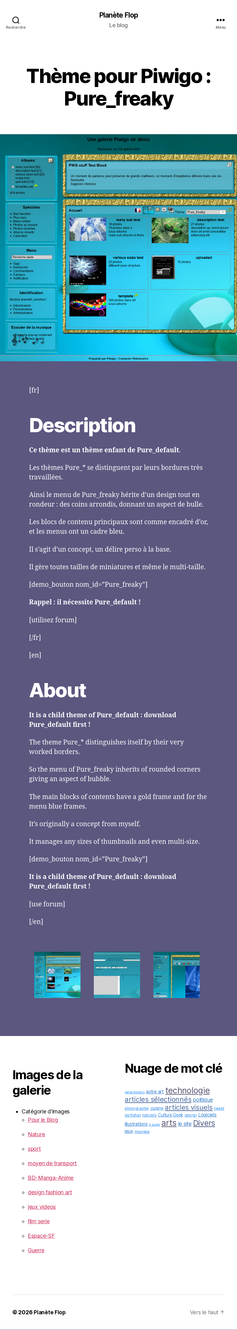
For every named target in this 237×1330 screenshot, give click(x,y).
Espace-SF (41, 1236)
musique (142, 1131)
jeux (129, 1131)
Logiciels (207, 1115)
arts (169, 1123)
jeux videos (42, 1207)
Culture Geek (170, 1115)
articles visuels (189, 1108)
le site (185, 1124)
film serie (38, 1221)
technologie (187, 1091)
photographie (137, 1108)
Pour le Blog (43, 1120)
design (191, 1115)
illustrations (136, 1124)
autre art (155, 1092)
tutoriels (149, 1115)
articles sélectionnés (158, 1100)
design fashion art (50, 1192)
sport (34, 1149)
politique (203, 1100)
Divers (204, 1123)
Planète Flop (118, 15)
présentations (135, 1093)
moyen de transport (52, 1163)
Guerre (36, 1250)
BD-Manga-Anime (50, 1178)
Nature (36, 1134)
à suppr (154, 1125)
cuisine (157, 1108)
